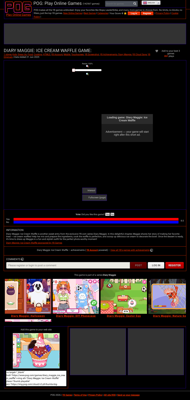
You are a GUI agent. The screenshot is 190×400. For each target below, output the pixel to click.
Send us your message (128, 395)
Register (147, 13)
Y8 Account (57, 54)
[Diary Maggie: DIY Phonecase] (76, 296)
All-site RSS (110, 395)
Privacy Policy (163, 13)
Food (30, 54)
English (149, 2)
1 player (8, 54)
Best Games (90, 13)
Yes (108, 214)
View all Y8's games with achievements (130, 250)
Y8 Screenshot (92, 54)
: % (87, 64)
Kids (14, 54)
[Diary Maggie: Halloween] (28, 296)
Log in (134, 13)
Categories (102, 13)
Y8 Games (67, 395)
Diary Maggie (124, 54)
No (112, 214)
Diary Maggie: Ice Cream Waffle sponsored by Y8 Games (34, 243)
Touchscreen (77, 54)
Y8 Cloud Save (139, 54)
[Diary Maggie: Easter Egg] (123, 296)
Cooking (38, 54)
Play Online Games (18, 15)
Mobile (67, 54)
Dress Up (22, 54)
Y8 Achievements (108, 54)
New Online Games (72, 13)
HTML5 (46, 54)
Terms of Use (80, 395)
